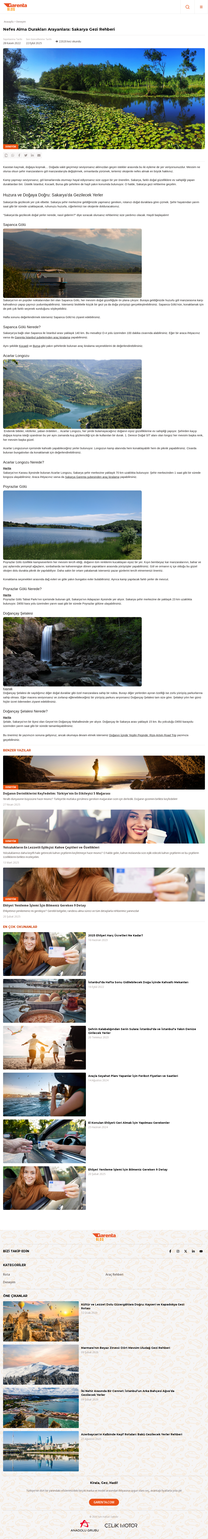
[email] (39, 155)
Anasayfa (8, 21)
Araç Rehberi (114, 1274)
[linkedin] (32, 155)
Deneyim (21, 21)
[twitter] (26, 155)
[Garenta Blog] (15, 7)
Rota (6, 1274)
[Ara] (187, 7)
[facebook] (19, 155)
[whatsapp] (13, 155)
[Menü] (201, 7)
